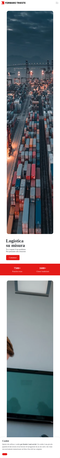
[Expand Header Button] (57, 3)
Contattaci (13, 257)
